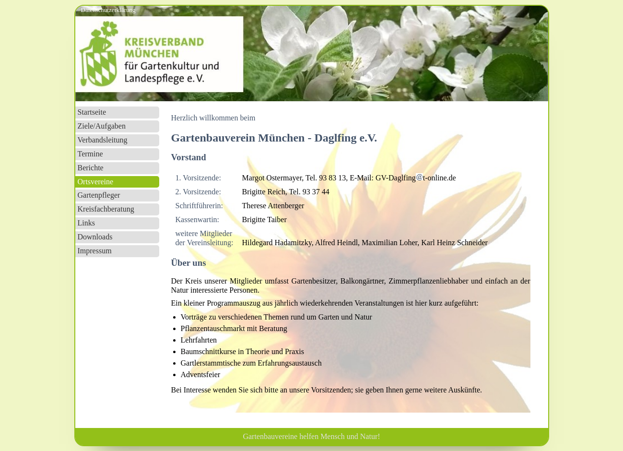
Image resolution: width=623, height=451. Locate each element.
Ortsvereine (96, 182)
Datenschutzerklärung (108, 9)
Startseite (92, 112)
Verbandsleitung (103, 140)
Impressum (95, 251)
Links (86, 223)
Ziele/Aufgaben (102, 126)
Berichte (91, 168)
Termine (90, 154)
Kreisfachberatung (106, 209)
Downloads (95, 237)
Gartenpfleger (99, 195)
